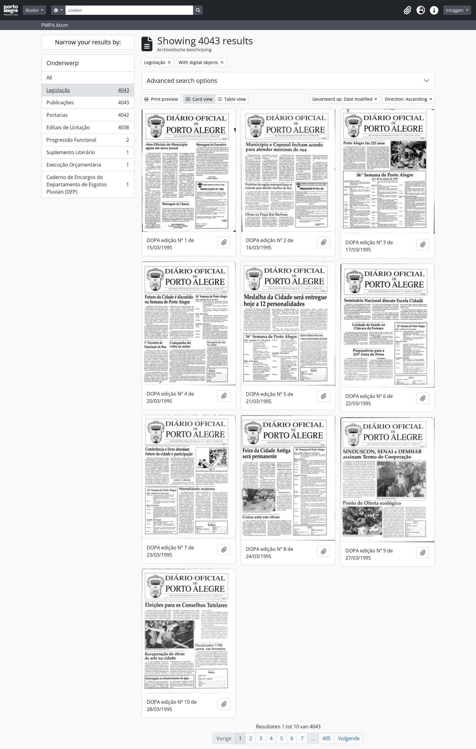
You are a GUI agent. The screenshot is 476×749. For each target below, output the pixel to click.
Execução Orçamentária (87, 166)
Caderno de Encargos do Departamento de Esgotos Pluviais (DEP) (87, 184)
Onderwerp (62, 63)
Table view (232, 99)
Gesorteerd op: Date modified (343, 99)
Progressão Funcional (87, 141)
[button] (407, 10)
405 (326, 738)
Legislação (87, 91)
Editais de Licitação (87, 129)
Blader (32, 10)
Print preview (161, 99)
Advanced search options (182, 80)
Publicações (87, 104)
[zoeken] (129, 10)
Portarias (87, 116)
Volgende (349, 738)
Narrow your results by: (88, 42)
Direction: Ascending (406, 99)
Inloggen (455, 10)
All (49, 77)
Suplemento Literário (87, 154)
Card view (199, 99)
